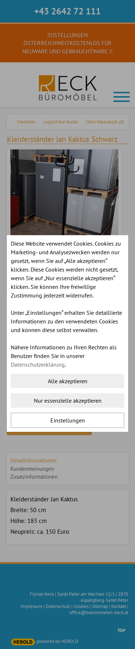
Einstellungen (67, 420)
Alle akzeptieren (67, 381)
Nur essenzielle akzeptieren (68, 400)
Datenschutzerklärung (38, 364)
